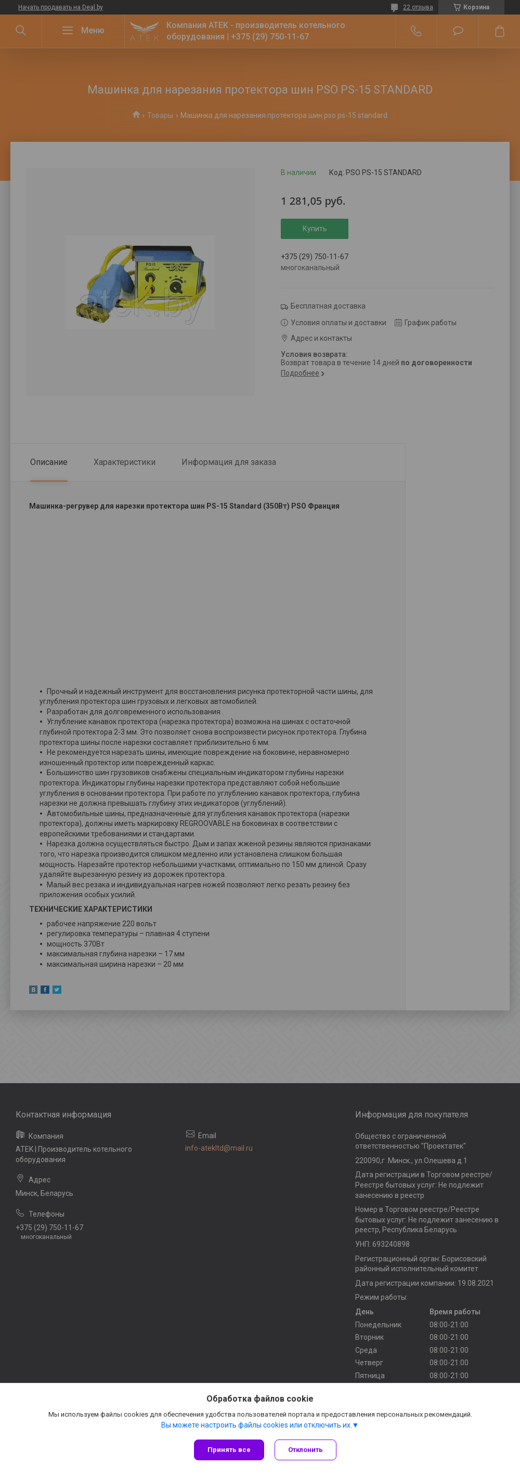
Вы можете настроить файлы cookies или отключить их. (256, 1425)
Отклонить (305, 1450)
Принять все (229, 1450)
